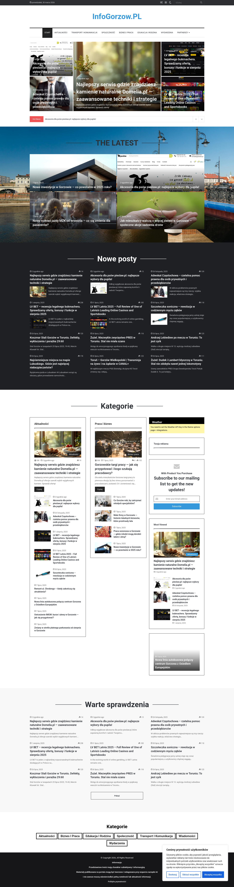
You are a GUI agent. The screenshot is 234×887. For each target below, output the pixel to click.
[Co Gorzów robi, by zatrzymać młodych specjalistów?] (103, 501)
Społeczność (108, 32)
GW (38, 460)
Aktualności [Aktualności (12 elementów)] (47, 836)
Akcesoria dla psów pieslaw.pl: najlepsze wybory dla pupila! (46, 68)
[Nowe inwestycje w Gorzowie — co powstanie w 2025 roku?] (73, 172)
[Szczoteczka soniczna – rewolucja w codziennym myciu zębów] (159, 319)
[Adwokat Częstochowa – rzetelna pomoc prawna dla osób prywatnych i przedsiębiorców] (159, 292)
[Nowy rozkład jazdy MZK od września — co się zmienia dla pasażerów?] (73, 210)
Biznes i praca (126, 32)
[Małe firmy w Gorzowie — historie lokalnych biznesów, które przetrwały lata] (103, 515)
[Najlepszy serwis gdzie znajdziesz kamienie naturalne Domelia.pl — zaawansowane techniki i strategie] (117, 76)
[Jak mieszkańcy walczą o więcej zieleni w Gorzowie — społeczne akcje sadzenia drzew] (160, 210)
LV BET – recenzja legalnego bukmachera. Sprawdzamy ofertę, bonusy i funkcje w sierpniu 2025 (182, 63)
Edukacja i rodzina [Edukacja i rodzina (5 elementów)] (98, 836)
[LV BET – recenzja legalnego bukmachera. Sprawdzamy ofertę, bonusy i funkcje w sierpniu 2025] (38, 323)
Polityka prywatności (117, 881)
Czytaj (39, 489)
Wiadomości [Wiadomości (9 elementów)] (187, 836)
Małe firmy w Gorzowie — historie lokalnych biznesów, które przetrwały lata (127, 518)
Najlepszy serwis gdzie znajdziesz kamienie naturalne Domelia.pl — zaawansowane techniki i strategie (116, 91)
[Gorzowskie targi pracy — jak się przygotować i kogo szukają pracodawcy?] (118, 444)
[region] (195, 863)
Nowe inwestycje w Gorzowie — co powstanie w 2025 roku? (72, 187)
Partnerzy (182, 32)
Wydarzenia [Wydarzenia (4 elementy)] (117, 843)
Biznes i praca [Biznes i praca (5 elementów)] (70, 836)
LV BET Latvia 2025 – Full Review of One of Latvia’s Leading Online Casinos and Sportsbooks (116, 310)
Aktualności (60, 32)
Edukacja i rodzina (147, 32)
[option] (117, 77)
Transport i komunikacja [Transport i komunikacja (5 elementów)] (156, 836)
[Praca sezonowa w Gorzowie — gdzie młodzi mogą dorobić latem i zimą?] (103, 531)
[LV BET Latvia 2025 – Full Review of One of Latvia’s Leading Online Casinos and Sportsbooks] (98, 323)
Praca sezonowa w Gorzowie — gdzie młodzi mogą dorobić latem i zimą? (127, 534)
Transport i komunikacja (84, 32)
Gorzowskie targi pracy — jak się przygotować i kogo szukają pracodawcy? (116, 469)
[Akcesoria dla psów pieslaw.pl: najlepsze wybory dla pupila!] (51, 59)
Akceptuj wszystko (213, 874)
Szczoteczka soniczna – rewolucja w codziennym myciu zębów (64, 576)
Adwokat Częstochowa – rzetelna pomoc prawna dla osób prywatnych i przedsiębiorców (175, 279)
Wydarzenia (167, 32)
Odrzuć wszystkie (190, 874)
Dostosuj (173, 874)
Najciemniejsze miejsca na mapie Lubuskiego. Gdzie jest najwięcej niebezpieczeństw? (50, 363)
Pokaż (117, 796)
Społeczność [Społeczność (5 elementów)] (125, 836)
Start (47, 32)
